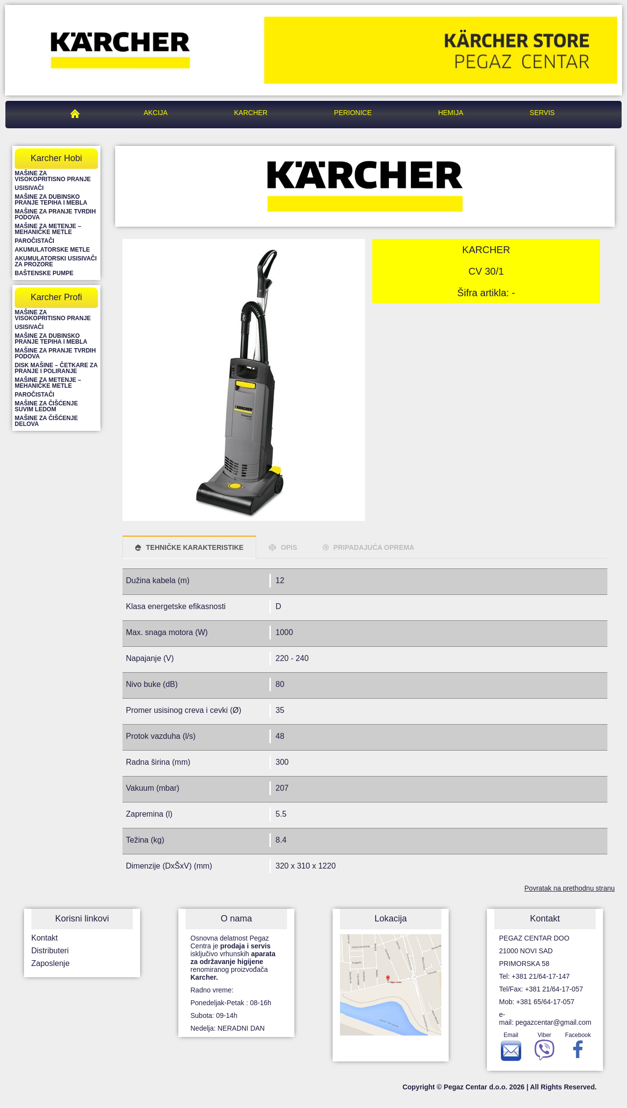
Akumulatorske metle (52, 249)
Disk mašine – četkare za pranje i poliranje (56, 368)
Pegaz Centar (77, 113)
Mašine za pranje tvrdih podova (55, 214)
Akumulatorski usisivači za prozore (55, 261)
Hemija (450, 113)
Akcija (156, 113)
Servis (542, 113)
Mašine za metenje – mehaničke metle (48, 229)
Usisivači (29, 188)
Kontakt (44, 938)
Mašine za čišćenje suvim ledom (46, 406)
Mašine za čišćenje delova (46, 421)
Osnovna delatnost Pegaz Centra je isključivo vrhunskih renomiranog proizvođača (233, 957)
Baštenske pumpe (44, 273)
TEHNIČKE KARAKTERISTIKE (194, 547)
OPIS (289, 547)
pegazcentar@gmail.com (553, 1022)
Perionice (353, 113)
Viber (544, 1049)
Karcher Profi (56, 297)
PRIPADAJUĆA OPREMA (374, 547)
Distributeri (50, 950)
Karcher (250, 113)
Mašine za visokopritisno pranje (53, 176)
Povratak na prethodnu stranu (570, 888)
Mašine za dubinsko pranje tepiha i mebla (51, 199)
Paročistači (34, 240)
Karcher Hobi (56, 158)
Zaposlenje (50, 963)
